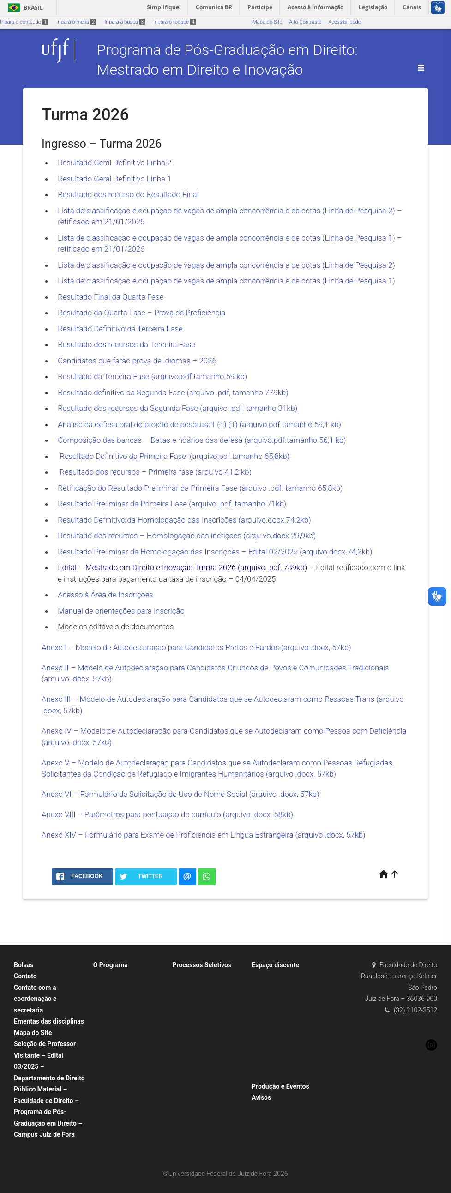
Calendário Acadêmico (282, 977)
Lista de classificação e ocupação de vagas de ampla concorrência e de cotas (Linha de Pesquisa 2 (225, 265)
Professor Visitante (199, 1038)
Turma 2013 (190, 1148)
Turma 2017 (190, 1099)
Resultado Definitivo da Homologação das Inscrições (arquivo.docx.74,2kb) (184, 519)
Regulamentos (114, 1075)
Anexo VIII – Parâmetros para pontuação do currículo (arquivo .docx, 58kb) (167, 814)
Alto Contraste (305, 22)
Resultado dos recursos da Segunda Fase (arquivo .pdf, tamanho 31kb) (177, 408)
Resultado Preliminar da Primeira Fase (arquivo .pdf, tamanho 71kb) (172, 503)
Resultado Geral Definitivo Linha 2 (115, 162)
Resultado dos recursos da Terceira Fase (126, 344)
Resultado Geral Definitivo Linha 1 (114, 178)
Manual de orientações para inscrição (121, 610)
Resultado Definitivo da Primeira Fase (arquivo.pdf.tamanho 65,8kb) (173, 456)
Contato (25, 976)
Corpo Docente (115, 1014)
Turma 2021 (190, 1050)
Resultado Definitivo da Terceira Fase (120, 328)
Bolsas (23, 965)
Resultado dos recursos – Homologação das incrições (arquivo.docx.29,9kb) (187, 535)
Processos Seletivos (201, 965)
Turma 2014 (190, 1136)
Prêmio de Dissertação (282, 1075)
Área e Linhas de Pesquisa (128, 989)
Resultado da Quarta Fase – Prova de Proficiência (141, 312)
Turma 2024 (190, 1001)
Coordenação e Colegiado (127, 1001)
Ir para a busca (124, 22)
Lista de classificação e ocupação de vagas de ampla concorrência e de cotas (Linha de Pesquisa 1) (226, 280)
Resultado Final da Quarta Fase (110, 296)
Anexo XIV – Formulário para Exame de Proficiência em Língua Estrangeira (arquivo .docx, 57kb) (204, 834)
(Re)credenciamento (121, 1063)
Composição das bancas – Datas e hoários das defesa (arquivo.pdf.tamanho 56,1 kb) (202, 440)
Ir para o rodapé (174, 22)
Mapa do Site (267, 22)
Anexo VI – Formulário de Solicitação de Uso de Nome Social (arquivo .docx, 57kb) (180, 794)
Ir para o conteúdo (24, 22)
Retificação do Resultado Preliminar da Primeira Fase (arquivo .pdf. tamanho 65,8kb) (200, 488)
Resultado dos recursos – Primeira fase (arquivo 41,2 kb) (155, 471)
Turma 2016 (190, 1112)
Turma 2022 (190, 1026)
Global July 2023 (275, 1014)
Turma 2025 (190, 989)
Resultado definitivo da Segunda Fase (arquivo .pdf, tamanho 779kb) (173, 392)
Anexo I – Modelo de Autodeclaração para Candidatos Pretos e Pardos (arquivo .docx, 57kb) (196, 647)
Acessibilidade (344, 22)
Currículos (109, 1038)
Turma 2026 (190, 977)
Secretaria (109, 1050)
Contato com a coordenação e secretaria (35, 999)
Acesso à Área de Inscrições (105, 594)
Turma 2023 (190, 1014)
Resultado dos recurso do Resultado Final (128, 194)
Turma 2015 (190, 1124)
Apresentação (114, 977)
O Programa (110, 965)
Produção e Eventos (280, 1086)
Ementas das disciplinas (49, 1021)
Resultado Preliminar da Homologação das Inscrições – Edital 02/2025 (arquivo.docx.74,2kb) (216, 551)
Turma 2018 (190, 1087)
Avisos (261, 1097)
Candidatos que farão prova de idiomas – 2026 (137, 360)
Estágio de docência (279, 1038)
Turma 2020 (190, 1063)
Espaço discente (275, 965)
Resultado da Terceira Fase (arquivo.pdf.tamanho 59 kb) (152, 376)
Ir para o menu (76, 22)
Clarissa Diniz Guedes (123, 1026)
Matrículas (268, 989)
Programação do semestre (286, 1001)
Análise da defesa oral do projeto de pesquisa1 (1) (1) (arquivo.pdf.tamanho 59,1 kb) (199, 424)
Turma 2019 (190, 1075)
